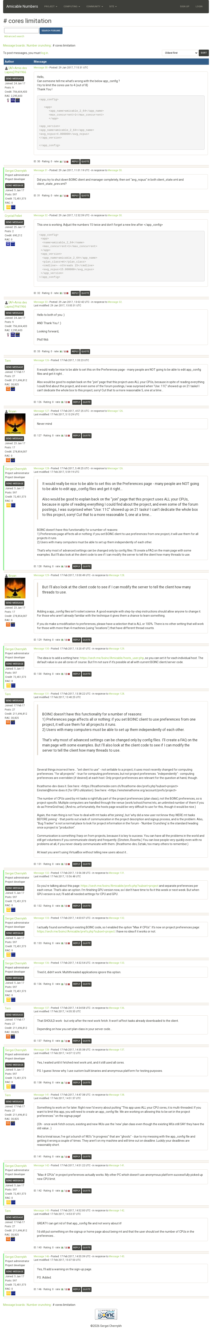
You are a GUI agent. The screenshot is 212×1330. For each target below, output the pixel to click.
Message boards (14, 45)
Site (113, 6)
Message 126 (41, 360)
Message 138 (41, 1049)
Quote (85, 161)
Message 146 (41, 1256)
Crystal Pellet (13, 215)
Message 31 (41, 170)
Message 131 (41, 693)
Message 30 (41, 67)
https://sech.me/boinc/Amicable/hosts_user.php (112, 658)
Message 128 (41, 468)
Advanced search (14, 36)
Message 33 (41, 302)
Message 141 (41, 1094)
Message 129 (41, 575)
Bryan (12, 411)
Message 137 (41, 1007)
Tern (8, 360)
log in (44, 53)
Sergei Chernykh (16, 170)
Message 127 (41, 411)
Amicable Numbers (22, 6)
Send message (14, 78)
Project (50, 6)
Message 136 (41, 962)
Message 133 (41, 918)
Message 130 (41, 648)
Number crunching (39, 45)
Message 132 (41, 873)
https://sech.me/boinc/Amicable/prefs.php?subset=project (119, 885)
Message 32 (41, 215)
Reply (75, 161)
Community (94, 6)
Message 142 (41, 1165)
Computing (72, 6)
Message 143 (41, 1210)
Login (199, 6)
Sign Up (184, 6)
